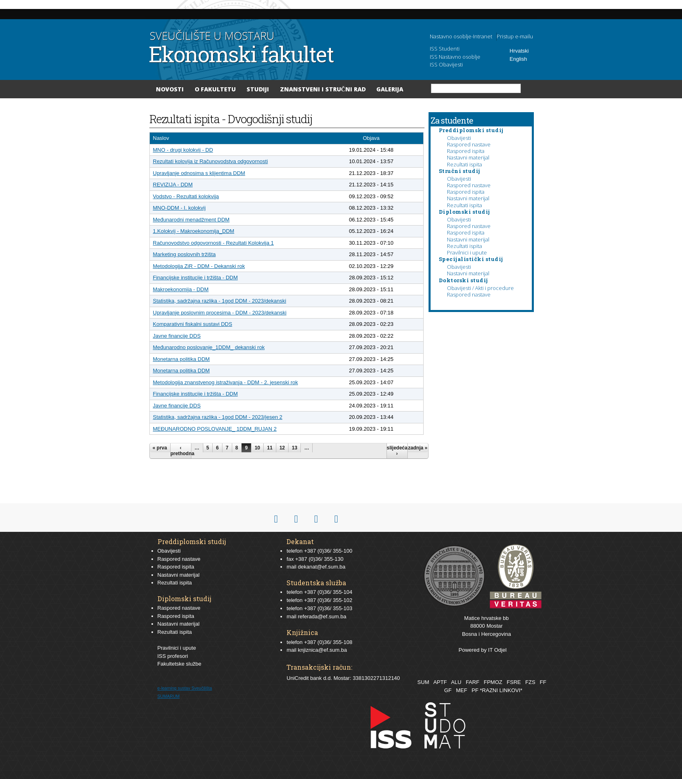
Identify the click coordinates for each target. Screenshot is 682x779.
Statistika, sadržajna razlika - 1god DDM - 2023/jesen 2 (217, 417)
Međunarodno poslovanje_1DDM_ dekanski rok (209, 347)
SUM (423, 682)
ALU (456, 682)
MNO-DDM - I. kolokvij (179, 208)
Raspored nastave (469, 144)
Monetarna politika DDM (181, 359)
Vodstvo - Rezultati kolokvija (186, 196)
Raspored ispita (465, 151)
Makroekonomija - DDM (181, 289)
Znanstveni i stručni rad (323, 89)
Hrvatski (519, 51)
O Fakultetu (215, 89)
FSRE (514, 682)
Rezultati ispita (464, 164)
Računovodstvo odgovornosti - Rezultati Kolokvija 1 (213, 243)
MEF (461, 690)
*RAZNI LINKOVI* (501, 690)
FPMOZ (493, 682)
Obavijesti (459, 138)
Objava (371, 138)
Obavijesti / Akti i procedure (480, 288)
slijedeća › (397, 450)
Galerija (389, 89)
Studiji (258, 89)
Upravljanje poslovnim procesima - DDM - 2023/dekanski (220, 313)
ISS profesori (173, 656)
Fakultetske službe (180, 664)
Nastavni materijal (468, 157)
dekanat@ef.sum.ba (322, 567)
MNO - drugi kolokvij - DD (183, 150)
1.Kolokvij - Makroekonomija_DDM (193, 231)
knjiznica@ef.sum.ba (322, 650)
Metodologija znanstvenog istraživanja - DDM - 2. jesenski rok (225, 382)
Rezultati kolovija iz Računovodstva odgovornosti (210, 161)
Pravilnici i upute (467, 252)
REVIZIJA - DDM (173, 184)
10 (257, 448)
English (518, 59)
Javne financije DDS (177, 336)
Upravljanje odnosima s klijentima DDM (199, 173)
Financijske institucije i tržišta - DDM (195, 277)
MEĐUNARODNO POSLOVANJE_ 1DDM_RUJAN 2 (215, 429)
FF (543, 682)
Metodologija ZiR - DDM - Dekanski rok (199, 266)
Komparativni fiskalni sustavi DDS (192, 324)
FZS (530, 682)
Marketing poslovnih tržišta (184, 254)
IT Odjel (497, 650)
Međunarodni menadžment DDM (191, 220)
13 (294, 448)
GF (447, 690)
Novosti (170, 89)
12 (282, 448)
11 (269, 448)
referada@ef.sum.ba (322, 616)
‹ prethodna (181, 450)
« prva (160, 448)
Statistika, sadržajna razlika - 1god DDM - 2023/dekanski (220, 301)
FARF (472, 682)
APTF (440, 682)
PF (475, 690)
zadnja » (417, 448)
